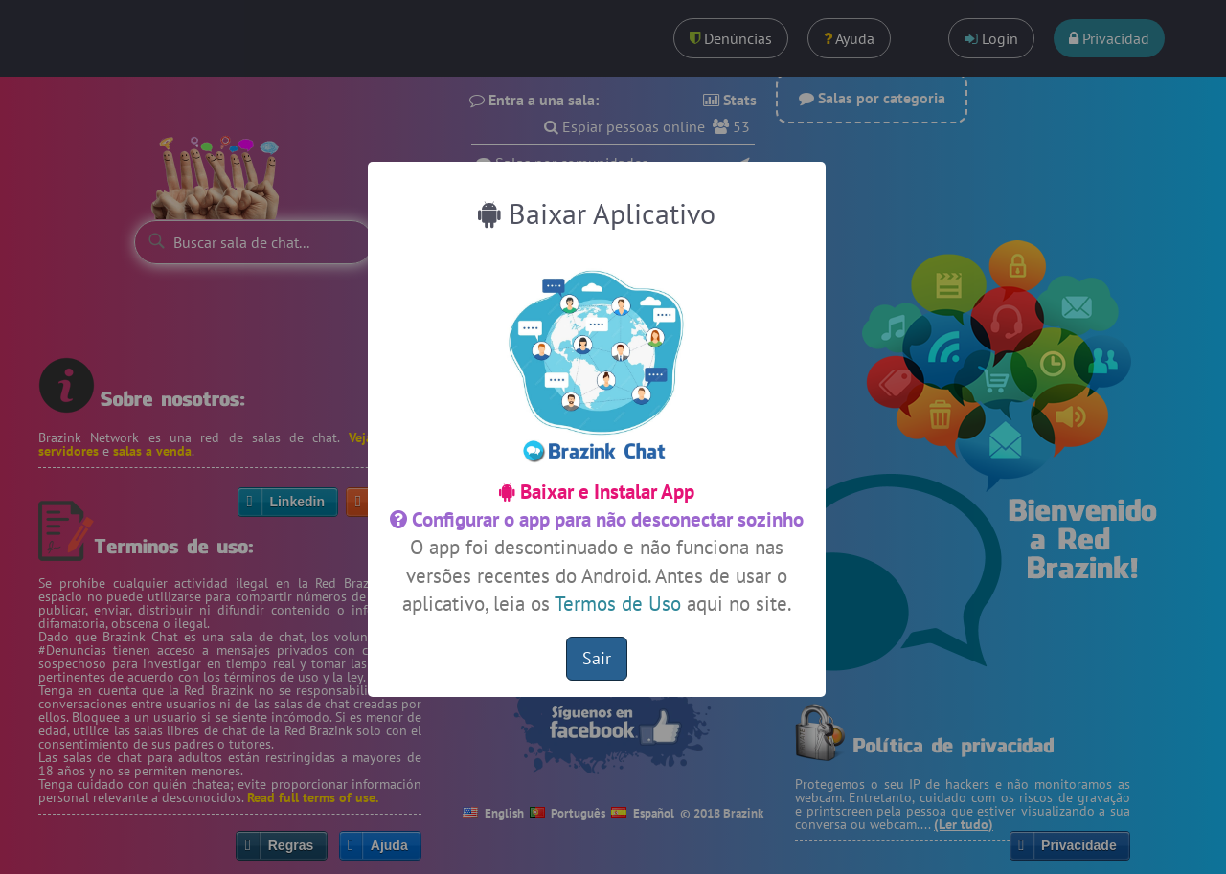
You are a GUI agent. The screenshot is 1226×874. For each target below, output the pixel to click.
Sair (596, 658)
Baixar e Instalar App (596, 491)
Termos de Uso (618, 603)
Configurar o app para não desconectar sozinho (597, 519)
